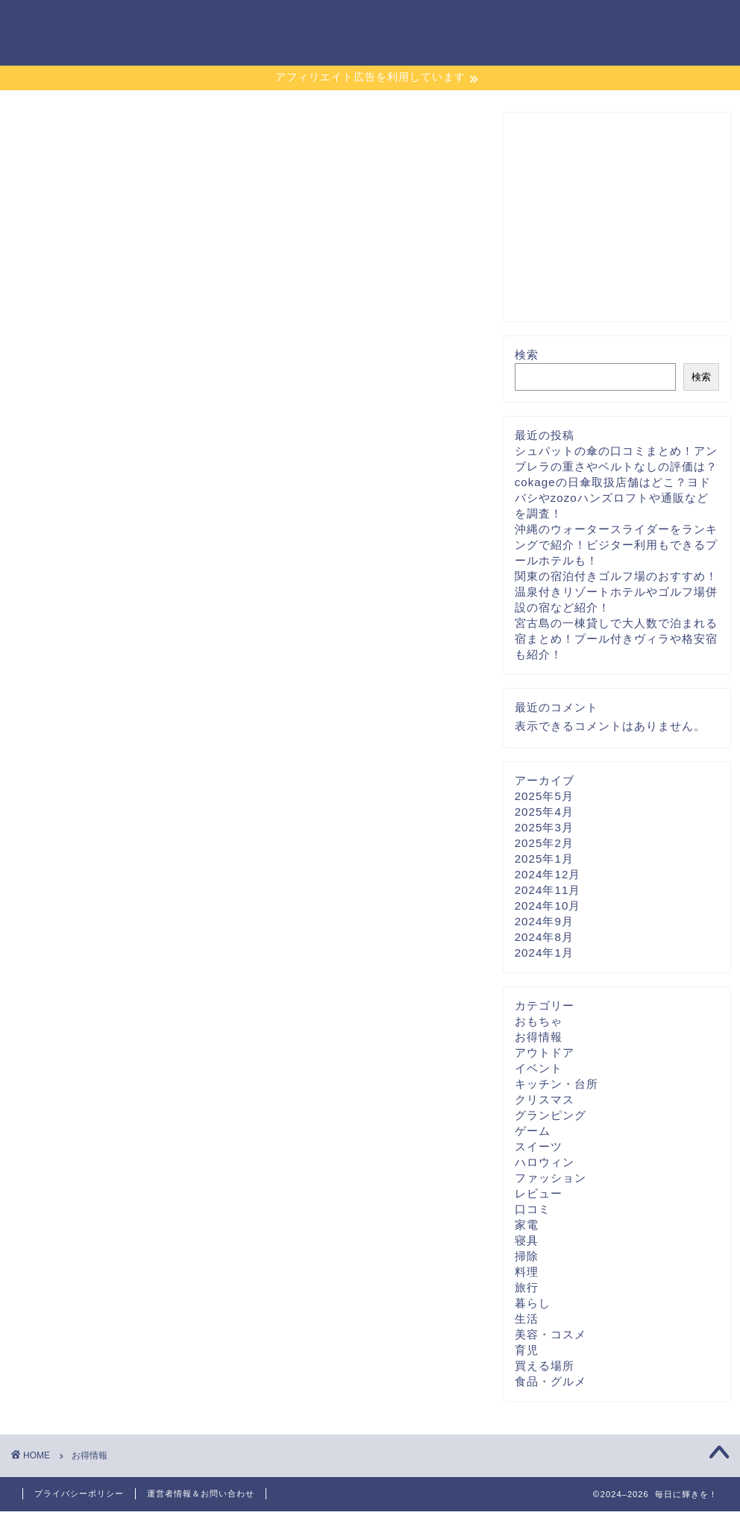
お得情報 (538, 1036)
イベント (538, 1068)
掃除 (527, 1256)
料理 (527, 1271)
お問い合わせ (678, 23)
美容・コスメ (550, 1334)
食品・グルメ (550, 1381)
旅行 (527, 1287)
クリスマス (544, 1099)
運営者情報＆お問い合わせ (200, 1493)
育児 (527, 1350)
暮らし (533, 1303)
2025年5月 (544, 796)
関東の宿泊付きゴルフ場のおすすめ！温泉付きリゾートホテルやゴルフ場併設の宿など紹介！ (616, 592)
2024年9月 (544, 921)
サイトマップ (360, 23)
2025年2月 (544, 843)
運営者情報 (590, 23)
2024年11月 (548, 890)
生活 (527, 1318)
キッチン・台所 (556, 1083)
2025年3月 (544, 827)
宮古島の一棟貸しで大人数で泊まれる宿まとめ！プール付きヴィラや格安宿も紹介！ (616, 639)
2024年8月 (544, 937)
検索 (527, 354)
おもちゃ (538, 1021)
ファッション (550, 1177)
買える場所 (544, 1365)
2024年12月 (548, 874)
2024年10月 (548, 905)
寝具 (527, 1240)
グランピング (550, 1115)
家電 (527, 1224)
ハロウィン (544, 1162)
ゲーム (533, 1130)
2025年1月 (544, 858)
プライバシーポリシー (478, 23)
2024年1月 (544, 952)
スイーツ (538, 1146)
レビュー (538, 1193)
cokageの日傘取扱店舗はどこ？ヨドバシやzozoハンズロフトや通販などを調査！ (613, 498)
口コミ (533, 1209)
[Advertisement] (613, 217)
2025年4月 (544, 811)
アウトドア (544, 1052)
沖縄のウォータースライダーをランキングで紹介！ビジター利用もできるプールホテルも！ (616, 545)
